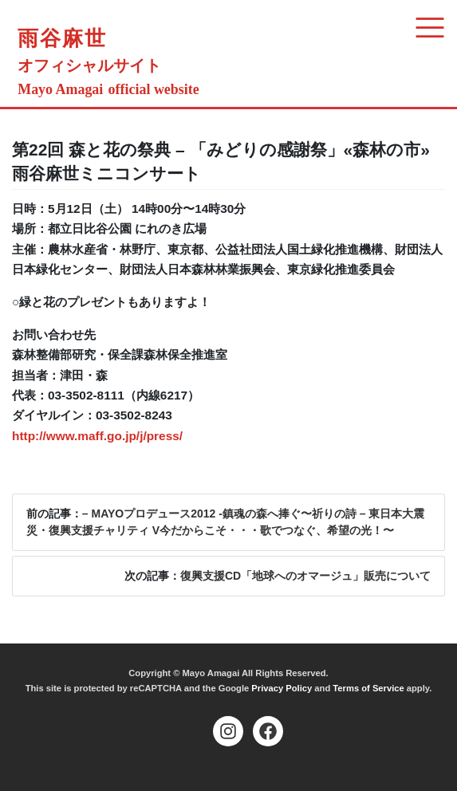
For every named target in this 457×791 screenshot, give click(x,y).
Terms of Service (368, 688)
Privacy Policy (281, 688)
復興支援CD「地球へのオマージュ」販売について (305, 575)
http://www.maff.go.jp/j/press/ (97, 436)
